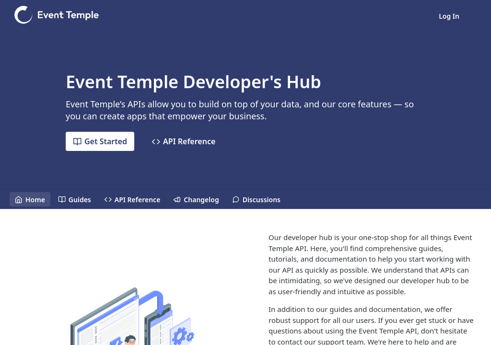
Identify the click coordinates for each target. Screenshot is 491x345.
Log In (449, 16)
